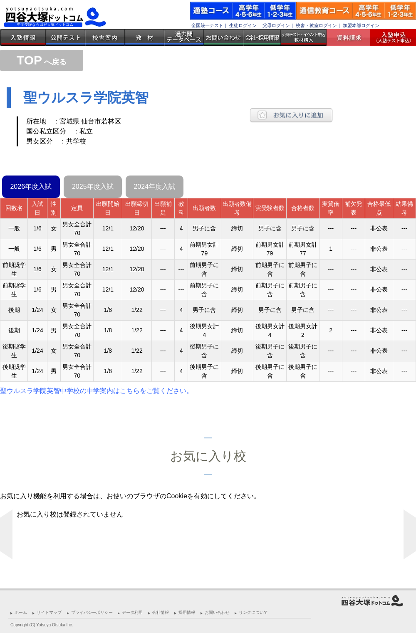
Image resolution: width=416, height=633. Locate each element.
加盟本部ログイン (361, 25)
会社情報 (160, 612)
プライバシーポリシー (92, 612)
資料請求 (351, 37)
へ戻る (42, 62)
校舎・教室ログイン (316, 25)
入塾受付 (390, 37)
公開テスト (65, 37)
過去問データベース (184, 37)
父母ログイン (276, 25)
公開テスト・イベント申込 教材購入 (304, 37)
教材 (144, 37)
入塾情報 (23, 37)
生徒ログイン (243, 25)
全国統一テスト (207, 25)
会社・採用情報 (262, 37)
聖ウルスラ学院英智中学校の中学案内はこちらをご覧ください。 (96, 390)
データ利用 (132, 612)
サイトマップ (49, 612)
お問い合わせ (223, 37)
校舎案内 (105, 37)
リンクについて (253, 612)
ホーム (21, 612)
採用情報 (186, 612)
